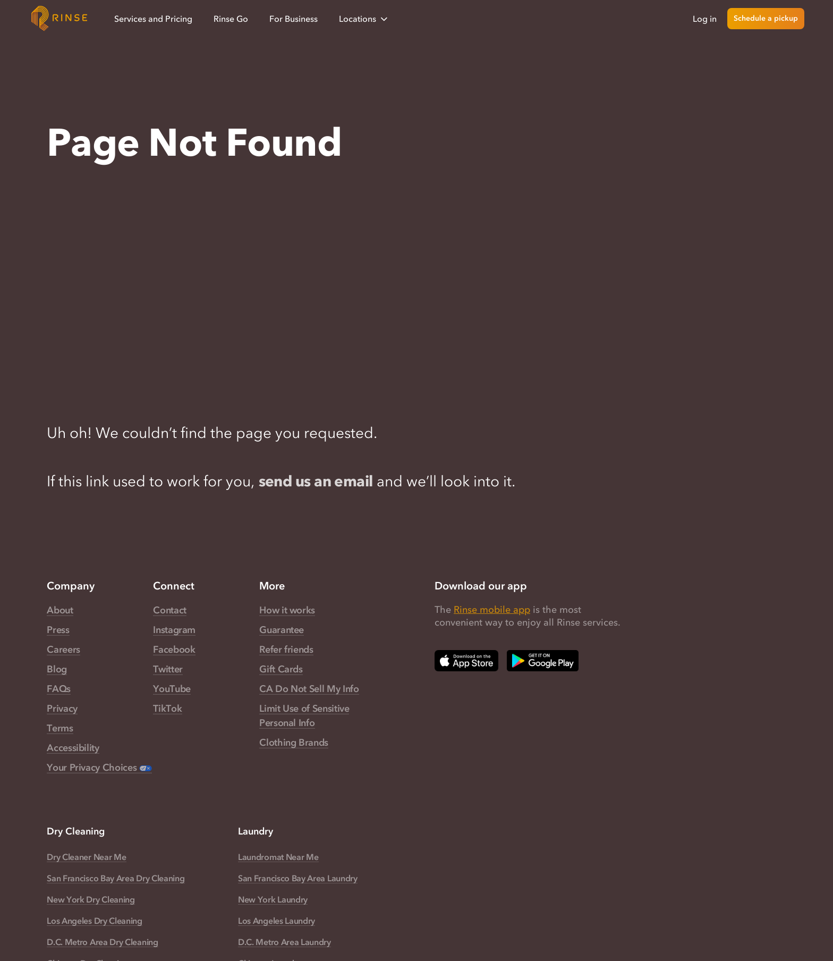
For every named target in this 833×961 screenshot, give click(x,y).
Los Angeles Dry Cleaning (94, 920)
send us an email (316, 481)
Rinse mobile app (492, 610)
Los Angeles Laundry (276, 920)
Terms (60, 728)
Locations (364, 18)
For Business (293, 18)
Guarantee (281, 630)
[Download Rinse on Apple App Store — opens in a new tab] (466, 660)
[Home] (59, 18)
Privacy (62, 708)
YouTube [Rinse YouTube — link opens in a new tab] (171, 689)
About (60, 610)
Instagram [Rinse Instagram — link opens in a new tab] (174, 630)
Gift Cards (280, 669)
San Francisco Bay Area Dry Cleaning (115, 878)
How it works (287, 610)
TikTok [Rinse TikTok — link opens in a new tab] (167, 708)
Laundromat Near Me (278, 857)
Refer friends (286, 649)
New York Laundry (273, 899)
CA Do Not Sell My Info (309, 689)
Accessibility (73, 748)
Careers (63, 649)
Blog (57, 669)
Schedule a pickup (766, 18)
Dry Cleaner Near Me (86, 857)
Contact (169, 610)
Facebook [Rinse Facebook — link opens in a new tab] (174, 649)
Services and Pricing (153, 18)
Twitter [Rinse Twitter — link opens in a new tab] (167, 669)
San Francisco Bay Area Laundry (298, 878)
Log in (705, 18)
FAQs (59, 689)
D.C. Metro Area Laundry (284, 942)
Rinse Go (231, 18)
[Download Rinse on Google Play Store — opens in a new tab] (543, 660)
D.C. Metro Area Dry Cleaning (102, 942)
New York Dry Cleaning (90, 899)
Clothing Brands (293, 742)
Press (58, 630)
